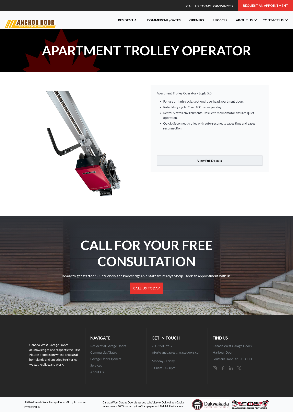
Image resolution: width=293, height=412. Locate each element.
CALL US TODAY (146, 288)
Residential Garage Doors (108, 346)
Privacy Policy (32, 406)
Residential (128, 20)
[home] (57, 20)
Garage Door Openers (105, 359)
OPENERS (196, 20)
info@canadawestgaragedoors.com (176, 352)
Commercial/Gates (164, 20)
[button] (245, 20)
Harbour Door (223, 352)
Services (220, 20)
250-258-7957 (162, 346)
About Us (97, 372)
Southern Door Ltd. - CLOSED (233, 359)
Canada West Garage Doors (232, 346)
